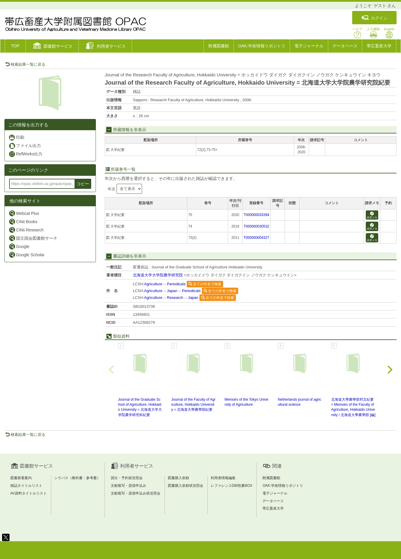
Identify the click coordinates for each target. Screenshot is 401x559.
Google (19, 246)
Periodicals (176, 284)
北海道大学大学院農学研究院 (158, 275)
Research (175, 297)
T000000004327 (256, 238)
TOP (15, 46)
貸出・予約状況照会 (127, 478)
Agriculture (153, 284)
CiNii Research (26, 230)
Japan (172, 291)
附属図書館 (218, 46)
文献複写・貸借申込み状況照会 (135, 493)
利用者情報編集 (223, 478)
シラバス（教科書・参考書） (77, 478)
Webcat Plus (24, 213)
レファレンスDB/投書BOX (231, 486)
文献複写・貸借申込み (128, 486)
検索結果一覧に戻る (25, 64)
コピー (83, 183)
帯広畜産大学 (379, 46)
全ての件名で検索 (205, 284)
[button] (52, 46)
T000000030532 (256, 226)
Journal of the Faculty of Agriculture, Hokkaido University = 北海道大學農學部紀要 (193, 404)
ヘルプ (357, 33)
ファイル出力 (25, 146)
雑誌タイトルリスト (26, 486)
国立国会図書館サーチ (33, 238)
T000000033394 (256, 215)
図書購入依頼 (178, 478)
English (389, 33)
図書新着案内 (21, 478)
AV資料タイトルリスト (28, 493)
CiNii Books (23, 221)
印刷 (16, 137)
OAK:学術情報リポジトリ (261, 46)
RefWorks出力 (25, 154)
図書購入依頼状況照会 (185, 486)
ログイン (374, 18)
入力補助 (373, 33)
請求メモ (372, 215)
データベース (345, 46)
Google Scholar (27, 255)
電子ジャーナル (308, 46)
